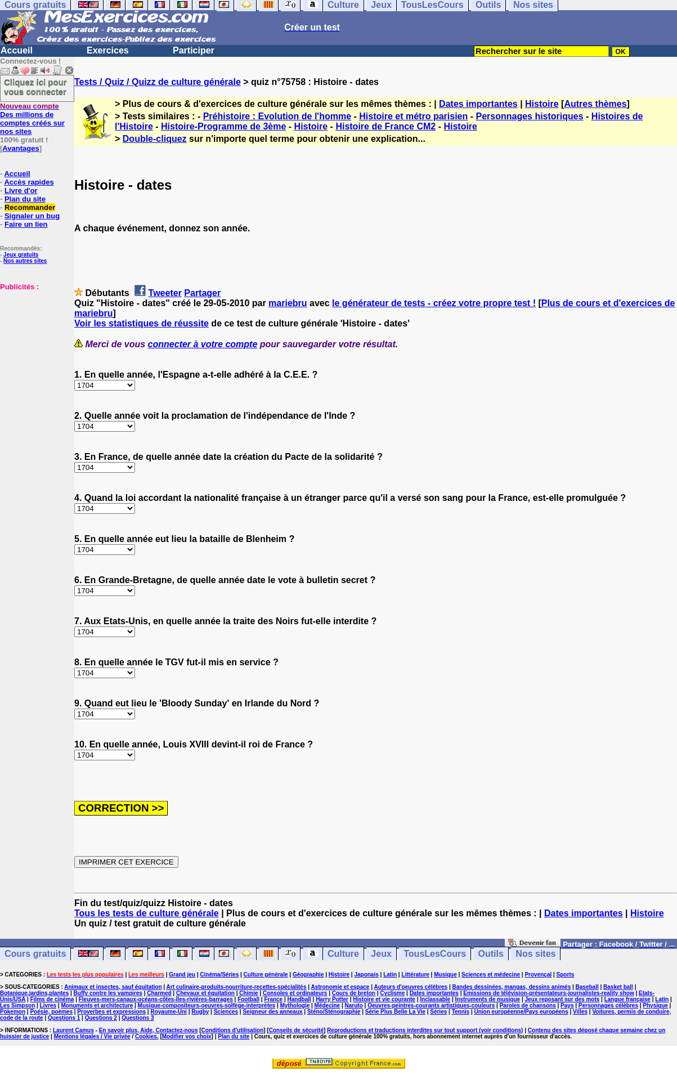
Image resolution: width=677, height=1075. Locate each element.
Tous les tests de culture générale (146, 913)
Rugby (200, 1012)
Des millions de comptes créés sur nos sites (32, 119)
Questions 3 (138, 1018)
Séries (438, 1012)
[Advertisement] (34, 347)
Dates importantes (478, 104)
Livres (48, 1005)
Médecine (327, 1005)
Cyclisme (392, 993)
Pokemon (12, 1012)
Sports (566, 974)
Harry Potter (332, 999)
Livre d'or (21, 190)
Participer (193, 50)
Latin (390, 974)
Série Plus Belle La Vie (395, 1012)
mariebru (287, 303)
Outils (491, 953)
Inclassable (435, 999)
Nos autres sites (25, 261)
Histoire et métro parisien (413, 116)
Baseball (587, 987)
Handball (299, 999)
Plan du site (25, 199)
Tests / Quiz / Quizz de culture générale (157, 82)
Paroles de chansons (528, 1005)
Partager (202, 293)
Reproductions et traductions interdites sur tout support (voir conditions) (425, 1030)
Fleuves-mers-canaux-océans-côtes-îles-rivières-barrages (156, 999)
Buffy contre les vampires (108, 993)
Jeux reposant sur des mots (561, 999)
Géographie (308, 974)
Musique (445, 974)
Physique (655, 1005)
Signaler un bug (32, 216)
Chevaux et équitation (205, 993)
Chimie (248, 993)
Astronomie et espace (340, 987)
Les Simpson (17, 1005)
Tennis (460, 1012)
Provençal (538, 974)
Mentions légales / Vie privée (92, 1036)
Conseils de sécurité (296, 1030)
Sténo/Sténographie (333, 1012)
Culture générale (266, 974)
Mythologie (295, 1005)
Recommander (30, 207)
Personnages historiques (529, 116)
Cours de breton (353, 993)
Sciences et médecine (490, 974)
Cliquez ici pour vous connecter (35, 86)
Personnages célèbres (608, 1005)
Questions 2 (101, 1018)
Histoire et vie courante (384, 999)
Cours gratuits (35, 953)
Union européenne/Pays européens (521, 1012)
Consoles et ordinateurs (295, 993)
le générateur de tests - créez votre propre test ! (434, 303)
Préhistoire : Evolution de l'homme (277, 116)
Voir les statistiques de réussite (141, 323)
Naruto (354, 1005)
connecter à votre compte (203, 344)
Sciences (226, 1012)
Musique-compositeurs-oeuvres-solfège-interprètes (207, 1005)
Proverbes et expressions (111, 1012)
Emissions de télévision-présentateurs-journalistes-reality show (548, 993)
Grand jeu (182, 974)
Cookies (146, 1036)
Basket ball (618, 987)
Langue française (627, 999)
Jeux (381, 953)
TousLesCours (434, 953)
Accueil (17, 50)
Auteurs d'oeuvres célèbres (410, 987)
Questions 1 (64, 1018)
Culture (343, 953)
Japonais (366, 974)
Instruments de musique (488, 999)
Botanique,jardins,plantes (34, 993)
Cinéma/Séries (219, 974)
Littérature (415, 974)
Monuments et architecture (97, 1005)
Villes (580, 1012)
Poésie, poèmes (51, 1012)
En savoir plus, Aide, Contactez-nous (148, 1030)
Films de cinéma (52, 999)
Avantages (20, 148)
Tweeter (165, 293)
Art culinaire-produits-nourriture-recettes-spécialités (237, 987)
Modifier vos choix (187, 1036)
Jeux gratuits (20, 255)
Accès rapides (28, 182)
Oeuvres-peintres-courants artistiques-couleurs (431, 1005)
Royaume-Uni (168, 1012)
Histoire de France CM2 (385, 126)
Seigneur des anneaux (272, 1012)
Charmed (159, 993)
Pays (567, 1005)
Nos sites (535, 953)
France (273, 999)
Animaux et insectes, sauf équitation (113, 987)
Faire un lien (26, 224)
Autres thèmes (595, 104)
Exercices (108, 50)
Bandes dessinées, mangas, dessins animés (511, 987)
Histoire (542, 104)
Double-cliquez (155, 139)
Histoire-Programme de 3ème (223, 126)
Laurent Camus (73, 1030)
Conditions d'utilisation (232, 1030)
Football (248, 999)
